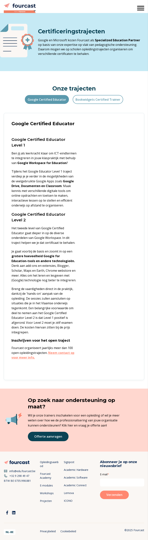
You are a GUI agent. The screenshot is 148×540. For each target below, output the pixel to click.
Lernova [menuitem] (69, 493)
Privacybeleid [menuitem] (48, 531)
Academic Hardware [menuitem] (76, 470)
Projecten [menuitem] (46, 501)
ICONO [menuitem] (68, 500)
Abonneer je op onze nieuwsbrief (118, 464)
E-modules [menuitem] (46, 485)
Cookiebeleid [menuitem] (68, 531)
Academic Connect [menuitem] (75, 485)
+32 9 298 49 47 (16, 476)
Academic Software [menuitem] (76, 477)
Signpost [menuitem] (69, 462)
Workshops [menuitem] (47, 493)
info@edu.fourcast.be (19, 471)
